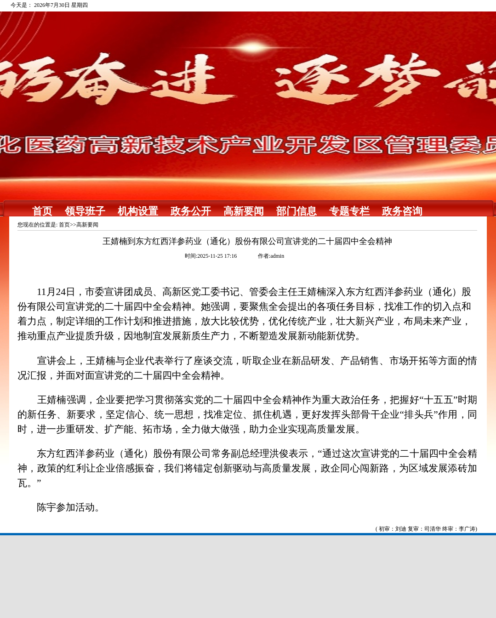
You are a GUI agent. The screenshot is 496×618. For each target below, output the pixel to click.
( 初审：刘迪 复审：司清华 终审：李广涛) (426, 529)
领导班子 (85, 211)
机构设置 (138, 211)
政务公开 (191, 211)
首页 (42, 211)
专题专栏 (349, 211)
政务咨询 (402, 211)
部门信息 (296, 211)
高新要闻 (243, 211)
